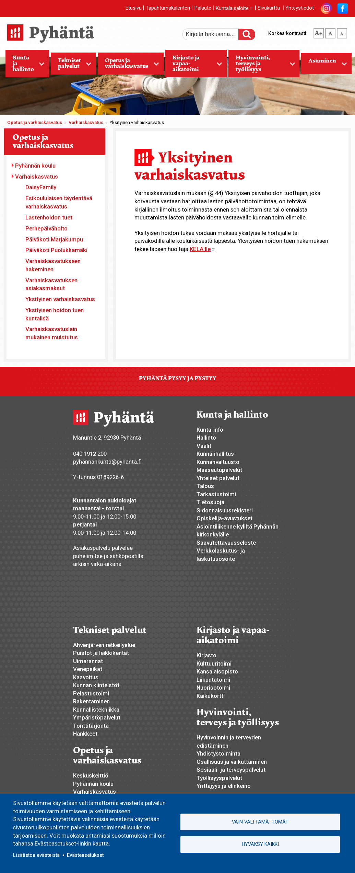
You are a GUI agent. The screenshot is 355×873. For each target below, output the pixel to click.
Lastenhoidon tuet (48, 217)
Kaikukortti (211, 695)
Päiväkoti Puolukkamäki (56, 250)
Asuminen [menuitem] (324, 65)
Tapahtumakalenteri (168, 8)
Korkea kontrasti (287, 33)
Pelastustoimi (91, 693)
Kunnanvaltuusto (218, 461)
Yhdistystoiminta (218, 753)
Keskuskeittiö (90, 775)
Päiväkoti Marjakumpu (54, 239)
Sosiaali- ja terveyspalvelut (231, 769)
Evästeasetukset (85, 855)
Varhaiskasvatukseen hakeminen (53, 265)
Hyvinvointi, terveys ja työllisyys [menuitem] (261, 65)
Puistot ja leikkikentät (101, 652)
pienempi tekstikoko (342, 32)
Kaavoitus (85, 677)
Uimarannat (88, 661)
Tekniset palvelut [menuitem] (71, 66)
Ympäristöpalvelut (96, 717)
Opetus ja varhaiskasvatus (34, 122)
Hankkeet (85, 733)
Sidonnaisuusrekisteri (225, 510)
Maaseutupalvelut (219, 469)
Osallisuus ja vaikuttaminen (232, 761)
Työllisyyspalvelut (219, 777)
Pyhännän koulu (35, 165)
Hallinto (206, 437)
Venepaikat (87, 669)
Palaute (202, 8)
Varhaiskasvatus (86, 122)
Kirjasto (206, 655)
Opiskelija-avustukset (224, 518)
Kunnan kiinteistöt (96, 685)
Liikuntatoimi (213, 679)
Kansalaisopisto (217, 671)
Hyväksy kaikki (260, 844)
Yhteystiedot (299, 8)
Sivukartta (269, 8)
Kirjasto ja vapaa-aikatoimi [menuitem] (193, 65)
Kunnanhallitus (215, 453)
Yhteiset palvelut (218, 478)
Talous (205, 486)
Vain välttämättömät (260, 822)
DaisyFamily (40, 187)
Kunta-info (210, 429)
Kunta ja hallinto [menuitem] (25, 65)
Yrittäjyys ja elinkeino (224, 785)
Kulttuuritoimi (214, 663)
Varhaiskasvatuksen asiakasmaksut (51, 284)
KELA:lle (202, 249)
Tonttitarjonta (91, 725)
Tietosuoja (210, 502)
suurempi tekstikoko (318, 32)
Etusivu (133, 8)
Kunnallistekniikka (96, 709)
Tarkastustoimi (216, 494)
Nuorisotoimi (213, 687)
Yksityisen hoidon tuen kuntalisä (54, 314)
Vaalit (204, 445)
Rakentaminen (91, 701)
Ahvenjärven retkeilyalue (104, 645)
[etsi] (215, 34)
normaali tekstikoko (330, 32)
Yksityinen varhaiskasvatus (60, 299)
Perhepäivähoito (46, 228)
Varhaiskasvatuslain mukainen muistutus (51, 333)
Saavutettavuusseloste (226, 542)
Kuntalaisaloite (234, 8)
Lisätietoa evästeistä (36, 855)
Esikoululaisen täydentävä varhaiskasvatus (58, 202)
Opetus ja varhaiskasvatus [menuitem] (128, 66)
